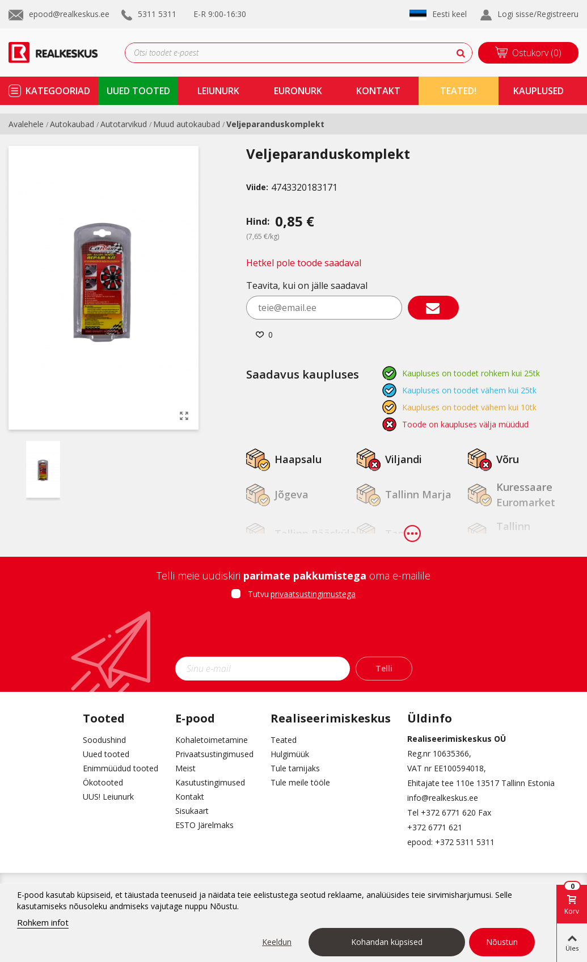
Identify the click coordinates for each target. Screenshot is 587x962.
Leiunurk (218, 91)
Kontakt (189, 796)
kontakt (378, 91)
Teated (284, 739)
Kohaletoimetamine (211, 739)
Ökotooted (103, 782)
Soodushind (104, 739)
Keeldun (277, 941)
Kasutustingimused (210, 782)
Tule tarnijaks (295, 768)
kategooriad (58, 91)
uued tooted (138, 91)
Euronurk (298, 91)
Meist (185, 768)
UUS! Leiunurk (108, 796)
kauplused (538, 91)
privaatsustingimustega (313, 594)
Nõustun (502, 941)
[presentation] (294, 632)
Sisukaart (192, 810)
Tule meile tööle (300, 782)
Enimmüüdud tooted (120, 768)
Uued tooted (106, 754)
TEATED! (458, 91)
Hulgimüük (290, 754)
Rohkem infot (43, 922)
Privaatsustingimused (214, 754)
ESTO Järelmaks (204, 825)
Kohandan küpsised (387, 941)
